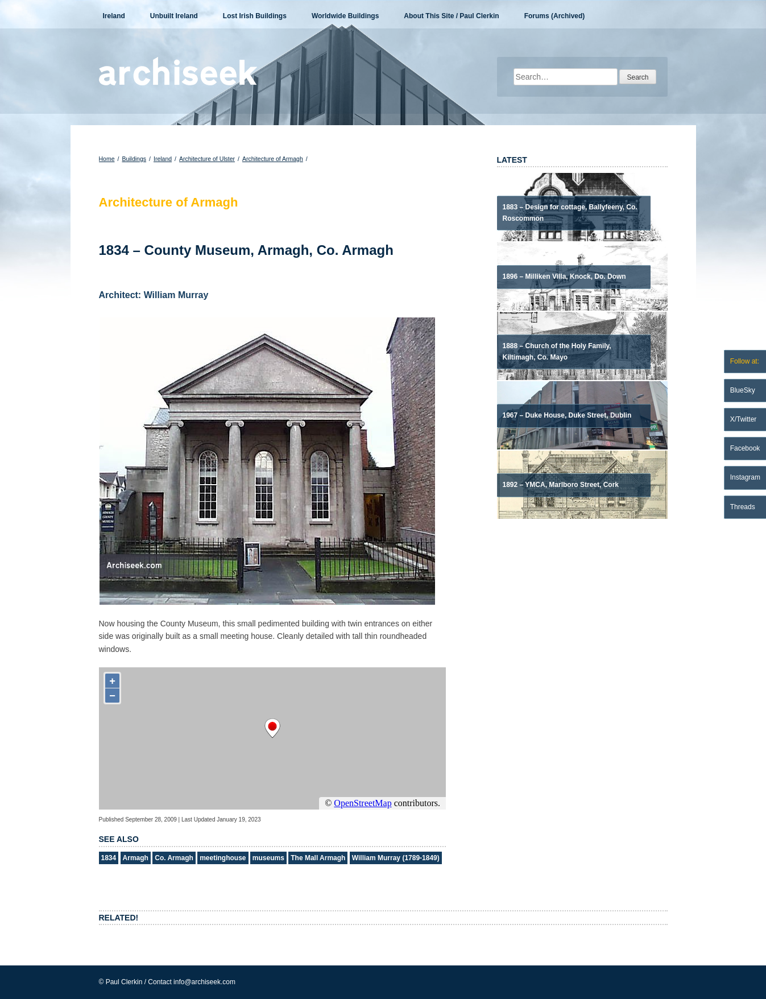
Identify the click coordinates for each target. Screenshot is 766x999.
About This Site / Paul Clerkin (451, 16)
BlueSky (742, 390)
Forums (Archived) (554, 16)
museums (268, 858)
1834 (109, 858)
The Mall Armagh (318, 858)
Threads (742, 507)
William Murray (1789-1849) (396, 858)
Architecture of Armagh (272, 158)
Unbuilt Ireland (174, 16)
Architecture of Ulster (207, 158)
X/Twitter (743, 419)
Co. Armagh (174, 858)
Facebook (745, 448)
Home (107, 158)
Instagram (745, 477)
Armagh (135, 858)
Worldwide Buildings (345, 16)
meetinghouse (223, 858)
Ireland (114, 16)
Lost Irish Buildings (255, 16)
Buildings (134, 158)
